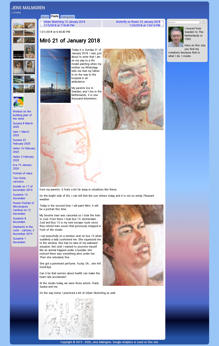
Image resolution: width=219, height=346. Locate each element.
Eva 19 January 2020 (22, 166)
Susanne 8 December (19, 220)
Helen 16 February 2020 (24, 150)
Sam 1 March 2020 (21, 133)
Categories (67, 17)
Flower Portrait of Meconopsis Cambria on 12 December (23, 208)
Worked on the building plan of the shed (22, 115)
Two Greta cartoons (19, 179)
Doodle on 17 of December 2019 (23, 188)
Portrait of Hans (22, 173)
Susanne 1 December (19, 240)
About (45, 17)
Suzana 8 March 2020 (23, 125)
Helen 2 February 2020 (23, 158)
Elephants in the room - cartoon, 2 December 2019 (23, 230)
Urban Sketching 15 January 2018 (64, 23)
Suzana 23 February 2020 (21, 141)
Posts (54, 16)
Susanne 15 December (20, 196)
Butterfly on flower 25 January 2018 (138, 23)
